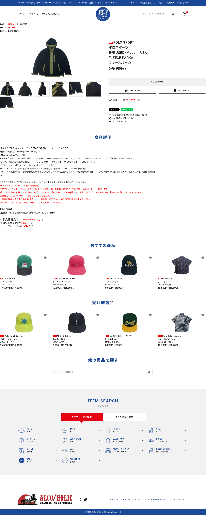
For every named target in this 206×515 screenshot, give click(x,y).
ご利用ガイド (114, 499)
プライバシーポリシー (177, 499)
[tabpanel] (51, 58)
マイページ (133, 3)
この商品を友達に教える (121, 118)
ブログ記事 (158, 3)
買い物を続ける (118, 121)
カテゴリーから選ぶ (27, 14)
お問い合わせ (182, 3)
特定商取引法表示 (158, 499)
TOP (2, 24)
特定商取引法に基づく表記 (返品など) (128, 115)
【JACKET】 (22, 24)
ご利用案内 (170, 3)
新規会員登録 (145, 3)
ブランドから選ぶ (49, 14)
